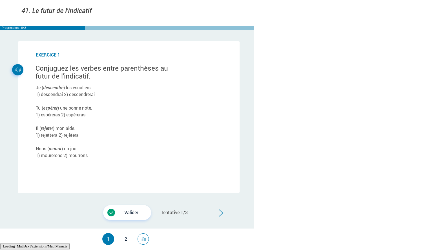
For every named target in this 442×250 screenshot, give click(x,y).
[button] (127, 212)
